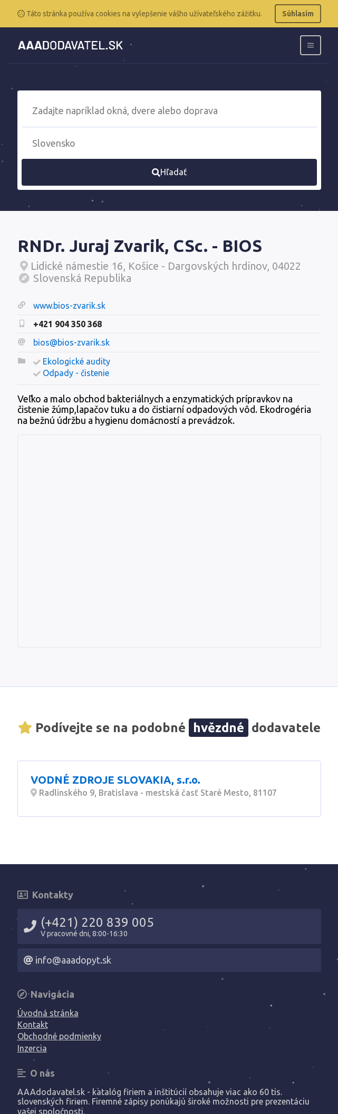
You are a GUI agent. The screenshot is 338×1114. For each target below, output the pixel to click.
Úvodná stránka (48, 1013)
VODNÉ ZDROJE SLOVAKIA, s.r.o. (115, 780)
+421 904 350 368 (67, 324)
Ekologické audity (76, 361)
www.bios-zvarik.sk (69, 305)
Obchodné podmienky (59, 1036)
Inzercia (32, 1048)
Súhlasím (298, 13)
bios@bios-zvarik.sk (71, 342)
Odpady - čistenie (76, 373)
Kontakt (32, 1024)
